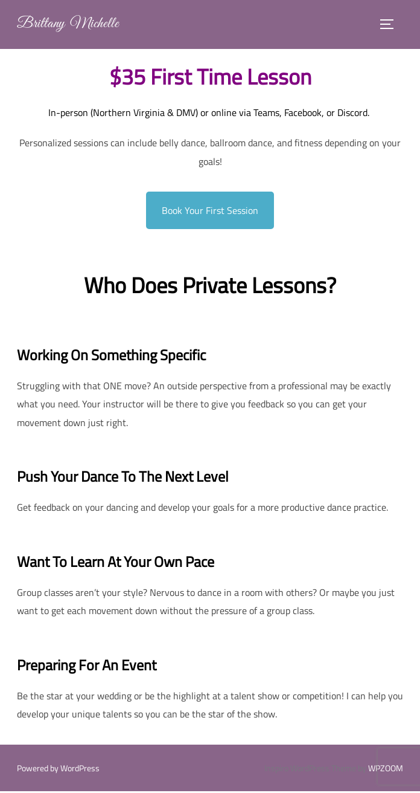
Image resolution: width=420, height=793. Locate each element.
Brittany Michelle (71, 24)
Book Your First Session (210, 212)
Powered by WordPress (58, 769)
